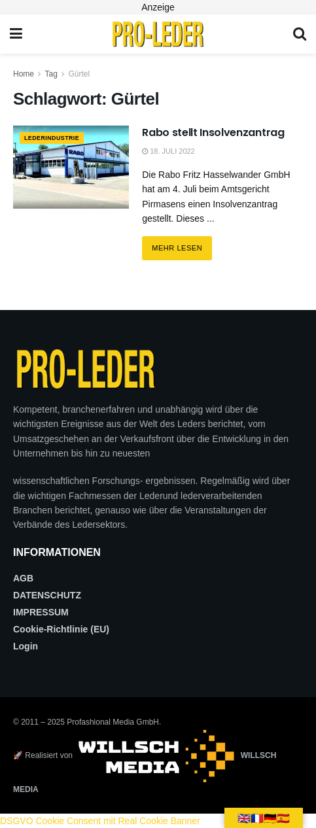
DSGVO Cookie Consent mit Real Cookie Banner (100, 821)
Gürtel (79, 73)
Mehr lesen (182, 244)
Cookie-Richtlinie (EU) (61, 629)
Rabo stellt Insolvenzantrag (213, 132)
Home (23, 73)
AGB (23, 578)
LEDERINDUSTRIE (58, 139)
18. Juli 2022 (168, 151)
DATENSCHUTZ (47, 595)
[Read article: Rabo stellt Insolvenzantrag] (71, 167)
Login (25, 646)
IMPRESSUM (41, 612)
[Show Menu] (16, 34)
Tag (50, 73)
